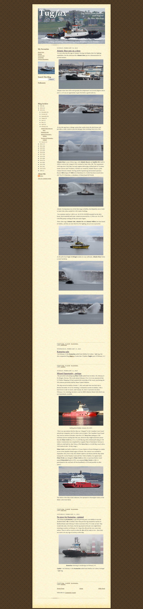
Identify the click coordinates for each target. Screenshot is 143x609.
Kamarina (63, 366)
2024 (41, 108)
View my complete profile (44, 178)
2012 (41, 164)
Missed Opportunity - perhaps (69, 373)
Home (81, 588)
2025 (41, 106)
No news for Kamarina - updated (70, 517)
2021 (41, 146)
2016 (41, 156)
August (43, 118)
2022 (41, 144)
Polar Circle (63, 510)
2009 (41, 170)
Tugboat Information (43, 59)
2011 (41, 166)
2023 (41, 110)
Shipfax (40, 54)
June (42, 120)
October (43, 114)
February (43, 126)
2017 (41, 154)
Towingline (41, 57)
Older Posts (101, 588)
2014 (41, 160)
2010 (41, 168)
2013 (41, 162)
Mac (41, 176)
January (43, 142)
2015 (41, 158)
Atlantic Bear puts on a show (69, 51)
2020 (41, 148)
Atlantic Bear (64, 345)
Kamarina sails (45, 132)
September (44, 116)
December (44, 112)
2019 (41, 150)
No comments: (74, 343)
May (42, 122)
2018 (41, 152)
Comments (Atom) (70, 592)
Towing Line (41, 55)
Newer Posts (60, 588)
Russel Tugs (41, 52)
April (42, 124)
